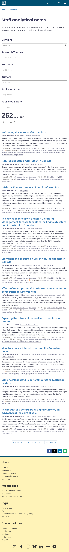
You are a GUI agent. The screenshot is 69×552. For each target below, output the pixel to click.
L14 (10, 431)
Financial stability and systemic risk (45, 310)
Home (4, 9)
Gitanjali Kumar (35, 136)
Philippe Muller (25, 228)
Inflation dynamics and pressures (12, 155)
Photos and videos (9, 473)
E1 (8, 280)
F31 (59, 369)
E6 (19, 280)
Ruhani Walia (60, 295)
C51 (52, 429)
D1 (49, 399)
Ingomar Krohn (42, 354)
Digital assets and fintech (55, 431)
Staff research (17, 148)
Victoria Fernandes (37, 164)
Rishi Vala (61, 354)
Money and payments (40, 250)
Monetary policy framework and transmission (26, 342)
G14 (14, 210)
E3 (49, 177)
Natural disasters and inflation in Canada (27, 161)
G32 (5, 310)
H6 (27, 280)
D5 (57, 208)
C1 (57, 278)
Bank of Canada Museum (11, 490)
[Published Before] (13, 107)
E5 (49, 308)
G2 (52, 246)
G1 (64, 148)
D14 (56, 399)
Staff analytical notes (29, 148)
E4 (57, 337)
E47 (63, 337)
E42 (3, 431)
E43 (60, 337)
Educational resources (10, 476)
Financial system (14, 212)
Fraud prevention (8, 479)
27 (47, 442)
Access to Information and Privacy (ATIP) (17, 514)
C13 (60, 278)
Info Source (6, 517)
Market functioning (53, 150)
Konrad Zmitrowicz (8, 357)
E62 (22, 280)
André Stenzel (51, 416)
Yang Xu (50, 386)
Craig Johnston (48, 265)
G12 (3, 150)
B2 (49, 278)
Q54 (60, 177)
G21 (60, 308)
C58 (58, 148)
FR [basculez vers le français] (59, 3)
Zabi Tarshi (23, 325)
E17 (10, 280)
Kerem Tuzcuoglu (49, 295)
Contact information (9, 528)
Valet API (5, 540)
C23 (3, 280)
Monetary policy (59, 153)
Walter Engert (25, 416)
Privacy (4, 511)
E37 (16, 280)
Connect (6, 493)
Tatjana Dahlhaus (26, 265)
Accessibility (6, 470)
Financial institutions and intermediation (33, 212)
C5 (55, 148)
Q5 (57, 177)
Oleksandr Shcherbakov (38, 416)
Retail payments (7, 433)
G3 (3, 310)
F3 (57, 369)
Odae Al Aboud (25, 386)
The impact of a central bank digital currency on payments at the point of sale (31, 411)
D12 (52, 399)
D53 (60, 208)
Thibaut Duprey (25, 164)
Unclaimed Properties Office (12, 496)
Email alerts (6, 531)
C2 (49, 148)
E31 (52, 177)
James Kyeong (52, 354)
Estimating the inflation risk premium (24, 132)
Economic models (47, 153)
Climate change (7, 181)
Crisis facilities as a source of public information (30, 187)
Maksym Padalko (36, 228)
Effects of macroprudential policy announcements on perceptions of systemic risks (34, 290)
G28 (64, 308)
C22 (52, 148)
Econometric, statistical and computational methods (24, 153)
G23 (55, 246)
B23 (52, 278)
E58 (52, 308)
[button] (49, 451)
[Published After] (13, 95)
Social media (6, 537)
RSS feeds (5, 534)
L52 (16, 431)
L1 (7, 431)
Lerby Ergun (24, 191)
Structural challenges (56, 179)
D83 (3, 210)
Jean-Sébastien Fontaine (28, 354)
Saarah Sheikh (35, 386)
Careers (5, 467)
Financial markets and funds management (33, 150)
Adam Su (44, 386)
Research (13, 9)
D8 (63, 208)
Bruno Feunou (25, 136)
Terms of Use (7, 508)
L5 (13, 431)
